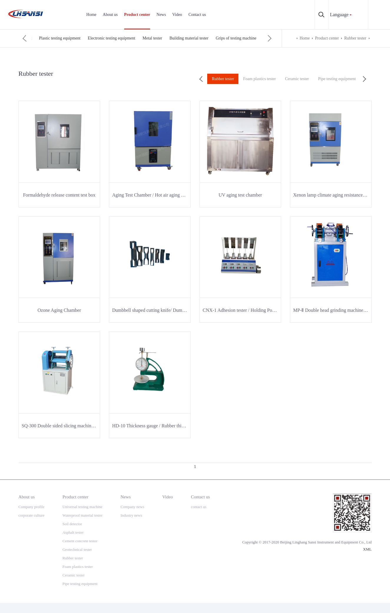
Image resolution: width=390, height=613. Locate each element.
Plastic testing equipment (198, 38)
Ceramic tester (113, 38)
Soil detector (72, 524)
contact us (198, 507)
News (161, 14)
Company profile (31, 507)
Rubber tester (42, 38)
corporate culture (31, 515)
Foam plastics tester (77, 38)
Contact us (197, 14)
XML (367, 549)
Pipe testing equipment (151, 38)
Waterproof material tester (82, 515)
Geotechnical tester (77, 549)
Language (339, 14)
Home (91, 14)
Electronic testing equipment (249, 38)
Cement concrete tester (79, 541)
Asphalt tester (73, 532)
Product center (137, 14)
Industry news (131, 515)
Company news (132, 507)
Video (177, 14)
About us (110, 14)
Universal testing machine (82, 507)
